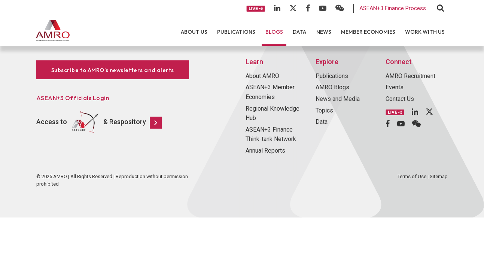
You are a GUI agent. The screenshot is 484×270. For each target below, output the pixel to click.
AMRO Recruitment (410, 76)
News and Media (338, 98)
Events (395, 87)
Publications (236, 31)
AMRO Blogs (332, 87)
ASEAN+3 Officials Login (73, 98)
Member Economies (368, 31)
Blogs (274, 31)
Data (299, 31)
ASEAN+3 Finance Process (392, 8)
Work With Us (425, 31)
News (323, 31)
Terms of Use (412, 176)
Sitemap (439, 176)
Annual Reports (265, 150)
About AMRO (262, 76)
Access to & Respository (99, 122)
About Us (194, 31)
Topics (324, 110)
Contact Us (400, 98)
